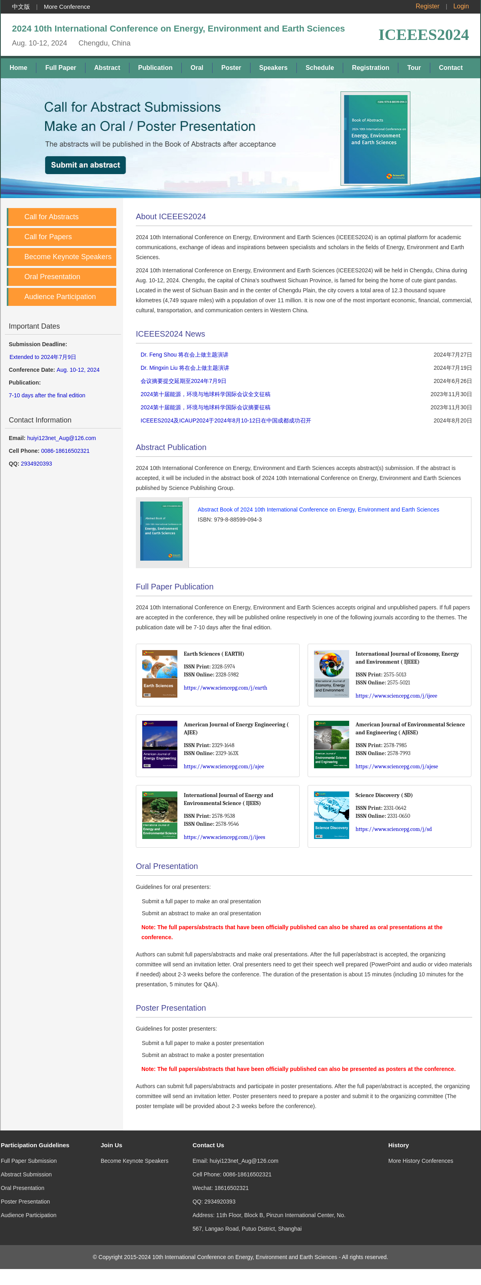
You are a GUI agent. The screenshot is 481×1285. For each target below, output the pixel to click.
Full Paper (60, 67)
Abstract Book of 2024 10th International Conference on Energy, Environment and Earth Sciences (318, 509)
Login (461, 6)
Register (428, 6)
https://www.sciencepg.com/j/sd (394, 829)
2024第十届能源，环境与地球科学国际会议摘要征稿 (205, 407)
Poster (231, 67)
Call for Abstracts (51, 217)
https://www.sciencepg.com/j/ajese (397, 766)
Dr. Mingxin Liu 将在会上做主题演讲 (185, 368)
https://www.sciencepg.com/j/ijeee (396, 695)
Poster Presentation (25, 1193)
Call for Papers (48, 237)
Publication (155, 67)
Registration (370, 67)
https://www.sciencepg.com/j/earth (225, 687)
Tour (414, 67)
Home (18, 67)
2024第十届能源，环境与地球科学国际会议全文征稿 (205, 394)
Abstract (107, 67)
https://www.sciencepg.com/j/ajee (224, 766)
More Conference (67, 6)
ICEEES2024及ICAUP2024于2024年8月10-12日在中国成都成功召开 (226, 420)
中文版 (21, 6)
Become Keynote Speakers (67, 257)
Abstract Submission (26, 1166)
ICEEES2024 (423, 35)
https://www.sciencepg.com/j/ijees (224, 837)
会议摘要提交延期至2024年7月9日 (184, 381)
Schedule (320, 67)
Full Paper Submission (29, 1153)
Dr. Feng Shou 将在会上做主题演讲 (185, 354)
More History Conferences (420, 1153)
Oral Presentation (52, 277)
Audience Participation (60, 297)
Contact (451, 67)
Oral (197, 67)
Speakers (273, 67)
